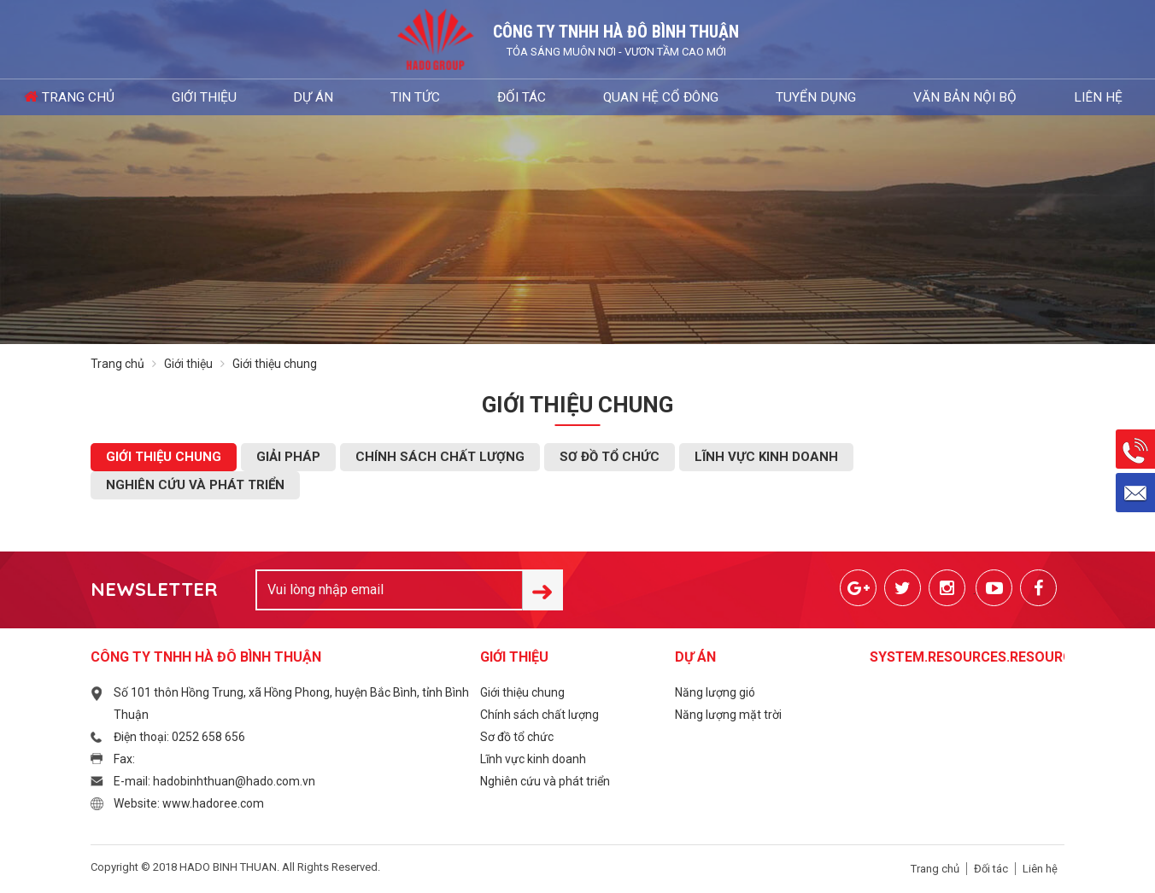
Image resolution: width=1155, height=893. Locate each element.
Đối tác (448, 97)
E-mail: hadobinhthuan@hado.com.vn (214, 781)
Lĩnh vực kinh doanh (766, 456)
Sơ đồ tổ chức (610, 456)
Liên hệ (890, 97)
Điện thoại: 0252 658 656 (179, 737)
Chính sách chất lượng (440, 456)
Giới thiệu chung (163, 456)
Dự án (296, 97)
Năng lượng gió (715, 692)
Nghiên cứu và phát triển (195, 485)
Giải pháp (288, 456)
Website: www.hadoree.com (189, 803)
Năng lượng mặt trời (728, 714)
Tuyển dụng (677, 97)
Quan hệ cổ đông (556, 97)
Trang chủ (112, 97)
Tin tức (370, 97)
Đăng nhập (1070, 97)
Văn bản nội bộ (791, 97)
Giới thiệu (216, 97)
